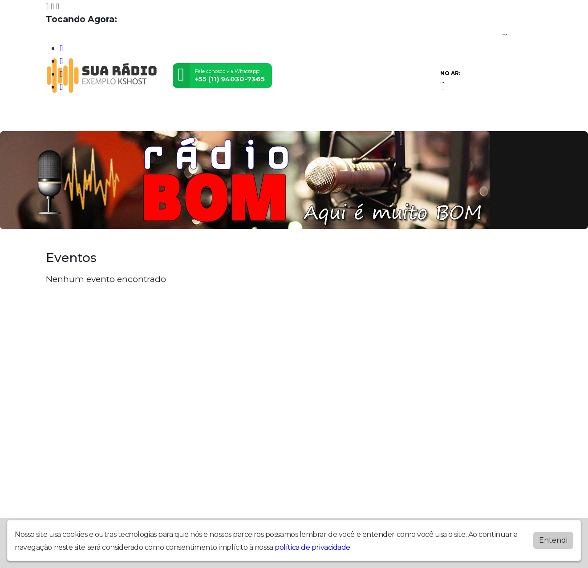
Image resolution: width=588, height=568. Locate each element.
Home (59, 118)
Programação (100, 118)
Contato (188, 118)
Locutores (149, 118)
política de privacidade (312, 547)
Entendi (553, 540)
